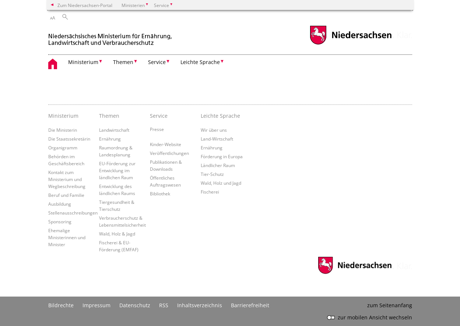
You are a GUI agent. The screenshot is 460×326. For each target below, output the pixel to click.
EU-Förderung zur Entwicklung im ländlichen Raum (117, 170)
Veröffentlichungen (169, 153)
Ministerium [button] (83, 62)
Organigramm (62, 147)
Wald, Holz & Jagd (117, 234)
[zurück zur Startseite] (110, 36)
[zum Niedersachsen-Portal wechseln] (350, 43)
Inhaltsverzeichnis (199, 305)
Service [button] (157, 62)
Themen (109, 115)
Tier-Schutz (212, 174)
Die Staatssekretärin (69, 139)
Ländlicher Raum (218, 165)
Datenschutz (134, 305)
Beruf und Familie (66, 195)
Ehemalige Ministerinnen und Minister (66, 237)
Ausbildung (59, 204)
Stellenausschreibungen (73, 213)
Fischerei (210, 192)
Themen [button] (123, 62)
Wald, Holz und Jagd (221, 183)
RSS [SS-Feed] (163, 305)
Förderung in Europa (222, 156)
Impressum (96, 305)
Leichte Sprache (220, 115)
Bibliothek (160, 193)
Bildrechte (61, 305)
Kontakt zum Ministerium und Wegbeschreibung (66, 179)
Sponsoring (59, 221)
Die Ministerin (62, 130)
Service (159, 115)
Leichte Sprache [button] (200, 62)
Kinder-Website (165, 144)
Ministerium (63, 115)
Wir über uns (214, 130)
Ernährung (110, 139)
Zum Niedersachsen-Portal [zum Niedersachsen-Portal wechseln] (84, 5)
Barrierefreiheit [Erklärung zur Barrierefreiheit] (250, 305)
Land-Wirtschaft (217, 139)
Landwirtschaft (114, 130)
